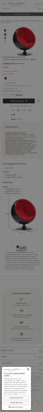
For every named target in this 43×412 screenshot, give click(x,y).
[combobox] (28, 369)
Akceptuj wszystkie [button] (16, 398)
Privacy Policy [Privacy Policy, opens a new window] (22, 394)
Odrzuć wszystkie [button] (16, 403)
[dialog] (16, 388)
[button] (16, 407)
